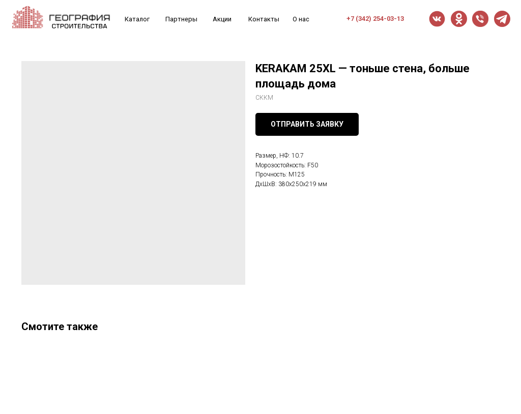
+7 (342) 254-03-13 (375, 18)
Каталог (137, 19)
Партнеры (181, 19)
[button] (480, 19)
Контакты (263, 19)
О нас (301, 19)
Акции (222, 19)
